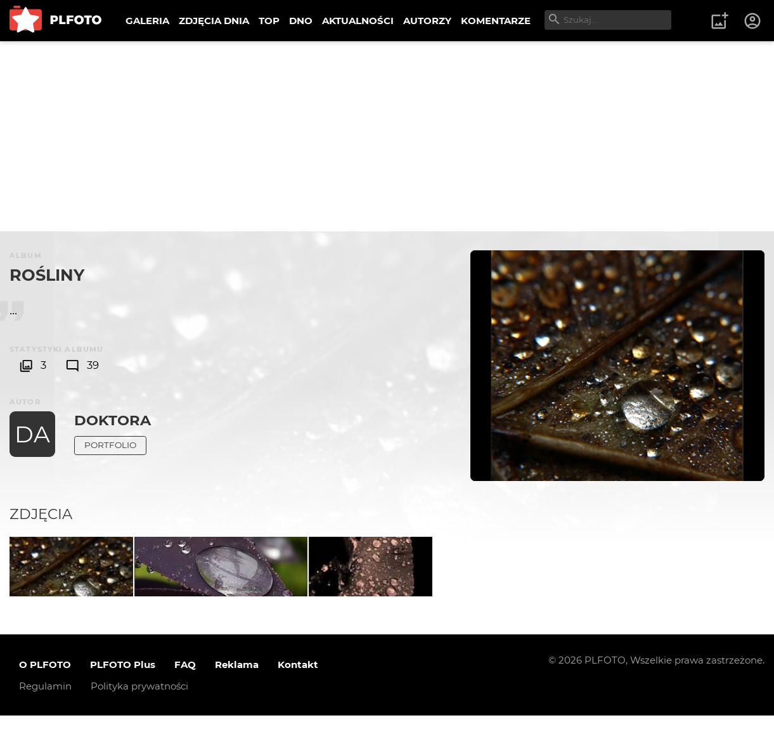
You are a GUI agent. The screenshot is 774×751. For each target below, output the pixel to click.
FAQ (185, 700)
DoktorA (112, 420)
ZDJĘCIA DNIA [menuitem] (214, 21)
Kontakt (298, 700)
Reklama (237, 700)
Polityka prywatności (139, 722)
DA (32, 434)
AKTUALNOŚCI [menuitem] (358, 21)
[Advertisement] (387, 136)
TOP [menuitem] (269, 21)
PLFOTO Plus (122, 700)
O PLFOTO (45, 700)
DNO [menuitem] (301, 21)
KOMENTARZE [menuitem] (496, 21)
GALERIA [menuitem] (147, 21)
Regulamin (45, 722)
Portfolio (110, 445)
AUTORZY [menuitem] (427, 21)
